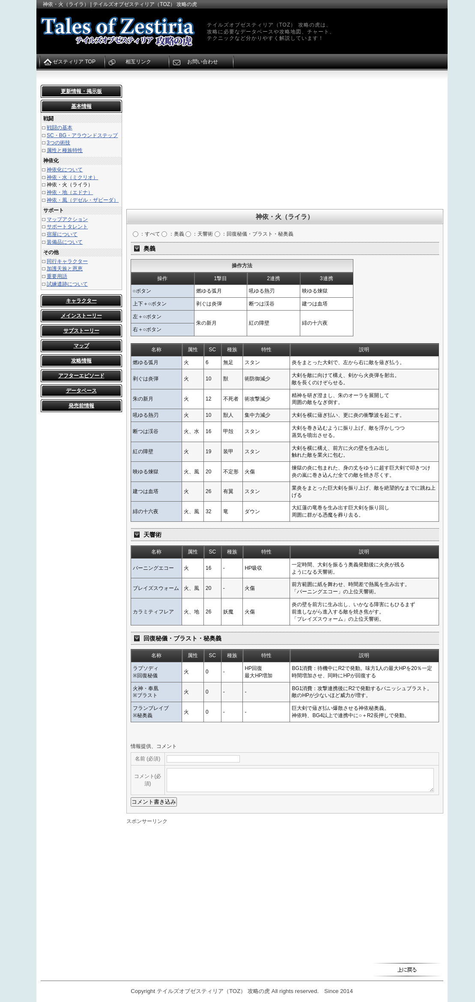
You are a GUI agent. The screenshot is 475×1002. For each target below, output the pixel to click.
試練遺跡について (67, 284)
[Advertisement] (285, 145)
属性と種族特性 (65, 150)
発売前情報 (81, 406)
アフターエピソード (81, 376)
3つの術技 (58, 143)
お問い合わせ (202, 62)
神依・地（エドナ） (70, 192)
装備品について (65, 242)
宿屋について (62, 234)
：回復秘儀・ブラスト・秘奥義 (254, 234)
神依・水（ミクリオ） (72, 177)
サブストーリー (81, 331)
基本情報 (81, 106)
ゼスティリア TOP (74, 62)
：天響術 (199, 234)
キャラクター (81, 301)
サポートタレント (67, 227)
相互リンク (138, 62)
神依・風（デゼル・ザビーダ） (83, 200)
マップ (81, 346)
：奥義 (172, 234)
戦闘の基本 (59, 128)
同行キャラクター (67, 261)
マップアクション (67, 219)
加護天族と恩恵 (65, 269)
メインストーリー (81, 316)
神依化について (65, 170)
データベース (81, 391)
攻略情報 (81, 361)
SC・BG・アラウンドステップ (82, 135)
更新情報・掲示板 (81, 91)
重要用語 (57, 276)
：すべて (146, 234)
